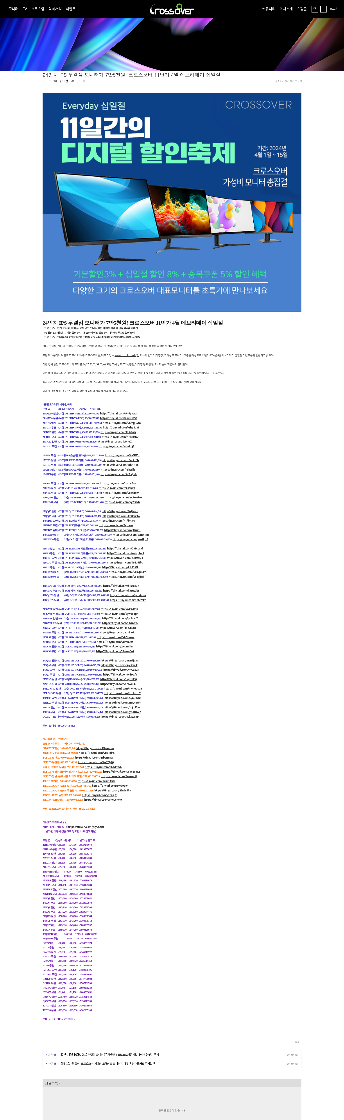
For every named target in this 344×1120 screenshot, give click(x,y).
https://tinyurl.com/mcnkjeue (119, 599)
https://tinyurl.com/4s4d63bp (124, 501)
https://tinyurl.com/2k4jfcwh (120, 450)
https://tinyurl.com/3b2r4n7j (118, 371)
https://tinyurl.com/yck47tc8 (120, 403)
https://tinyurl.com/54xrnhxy (120, 562)
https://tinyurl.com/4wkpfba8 (125, 492)
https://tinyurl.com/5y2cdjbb (118, 412)
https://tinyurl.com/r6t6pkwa (118, 352)
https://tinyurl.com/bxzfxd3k (121, 524)
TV (25, 8)
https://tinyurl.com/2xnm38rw (96, 719)
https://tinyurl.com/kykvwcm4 (120, 655)
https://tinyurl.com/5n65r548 (118, 622)
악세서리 (55, 8)
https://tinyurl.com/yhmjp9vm (122, 361)
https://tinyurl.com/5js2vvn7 (120, 557)
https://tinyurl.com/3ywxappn (119, 552)
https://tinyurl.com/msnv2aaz (119, 422)
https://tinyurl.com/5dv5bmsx (115, 576)
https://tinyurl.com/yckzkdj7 (116, 385)
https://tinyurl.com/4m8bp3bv (121, 454)
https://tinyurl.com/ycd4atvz (128, 534)
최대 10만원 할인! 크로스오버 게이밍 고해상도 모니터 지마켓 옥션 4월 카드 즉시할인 (108, 1002)
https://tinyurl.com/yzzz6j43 (99, 733)
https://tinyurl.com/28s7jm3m (127, 510)
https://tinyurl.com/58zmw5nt (115, 590)
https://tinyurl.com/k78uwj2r (121, 529)
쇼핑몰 (302, 8)
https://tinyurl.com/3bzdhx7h (103, 705)
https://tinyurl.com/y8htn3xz (115, 580)
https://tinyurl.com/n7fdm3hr (117, 459)
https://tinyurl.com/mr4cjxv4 (117, 426)
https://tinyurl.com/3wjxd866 (118, 618)
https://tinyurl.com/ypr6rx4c (117, 571)
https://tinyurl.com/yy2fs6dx (122, 441)
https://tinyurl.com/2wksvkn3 (119, 547)
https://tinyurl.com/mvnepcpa (123, 627)
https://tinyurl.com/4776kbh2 (120, 375)
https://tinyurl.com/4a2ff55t (122, 394)
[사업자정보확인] (96, 1090)
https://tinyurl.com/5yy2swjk (119, 603)
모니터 (13, 8)
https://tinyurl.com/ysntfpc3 (130, 478)
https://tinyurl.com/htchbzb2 (122, 632)
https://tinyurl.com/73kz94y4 (124, 496)
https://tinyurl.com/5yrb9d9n (110, 724)
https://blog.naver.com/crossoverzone (95, 1104)
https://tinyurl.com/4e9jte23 (115, 380)
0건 (64, 81)
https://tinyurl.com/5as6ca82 (121, 710)
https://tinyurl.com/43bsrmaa (95, 687)
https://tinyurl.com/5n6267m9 (103, 738)
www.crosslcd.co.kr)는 (127, 293)
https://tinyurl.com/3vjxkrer (116, 464)
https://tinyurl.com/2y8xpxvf (125, 487)
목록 (297, 980)
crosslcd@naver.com (56, 1094)
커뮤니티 (268, 8)
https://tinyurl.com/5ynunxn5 (123, 636)
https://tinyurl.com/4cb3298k (120, 506)
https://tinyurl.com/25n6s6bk (112, 729)
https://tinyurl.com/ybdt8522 (122, 650)
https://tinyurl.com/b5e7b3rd (117, 566)
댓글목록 (51, 1021)
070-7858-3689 (58, 1099)
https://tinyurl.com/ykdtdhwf (121, 431)
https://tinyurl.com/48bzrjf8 (117, 408)
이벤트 (71, 8)
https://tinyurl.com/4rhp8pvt (121, 366)
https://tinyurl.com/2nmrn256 (118, 357)
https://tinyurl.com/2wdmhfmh (115, 585)
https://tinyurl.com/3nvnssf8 (119, 715)
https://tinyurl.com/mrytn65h (123, 641)
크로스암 (37, 8)
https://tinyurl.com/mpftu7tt (122, 468)
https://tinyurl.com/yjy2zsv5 (121, 608)
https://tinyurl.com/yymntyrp (131, 473)
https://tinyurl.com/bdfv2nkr (128, 538)
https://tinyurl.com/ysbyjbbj (126, 515)
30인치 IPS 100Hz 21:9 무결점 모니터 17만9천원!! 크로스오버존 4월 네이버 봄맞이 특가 (110, 993)
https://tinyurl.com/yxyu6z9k (85, 765)
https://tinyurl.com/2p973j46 (97, 691)
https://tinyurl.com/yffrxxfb (120, 613)
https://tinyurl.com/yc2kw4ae (123, 436)
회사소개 (286, 8)
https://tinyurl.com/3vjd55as (122, 646)
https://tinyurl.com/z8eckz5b (120, 398)
